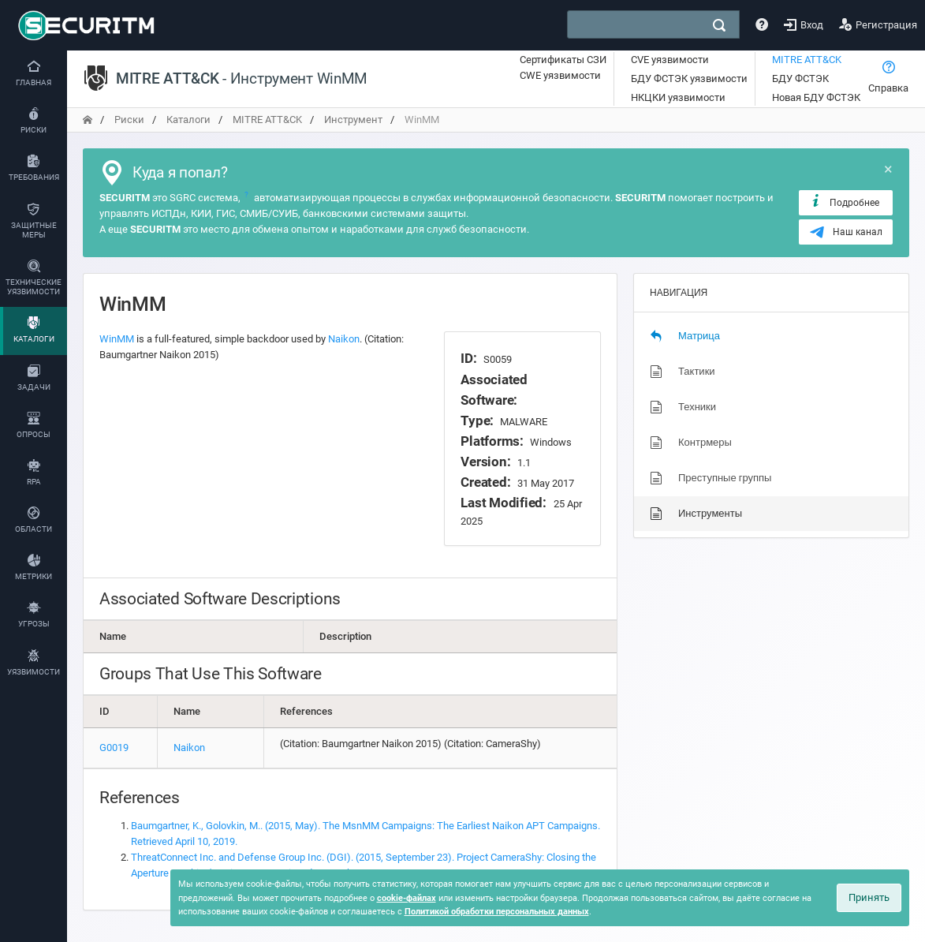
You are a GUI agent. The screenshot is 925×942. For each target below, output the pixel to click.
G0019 (114, 747)
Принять (869, 897)
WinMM (116, 339)
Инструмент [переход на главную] (353, 119)
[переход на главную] (87, 119)
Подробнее (844, 202)
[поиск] (719, 25)
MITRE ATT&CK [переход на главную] (267, 119)
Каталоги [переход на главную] (188, 119)
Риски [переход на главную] (129, 119)
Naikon (344, 339)
